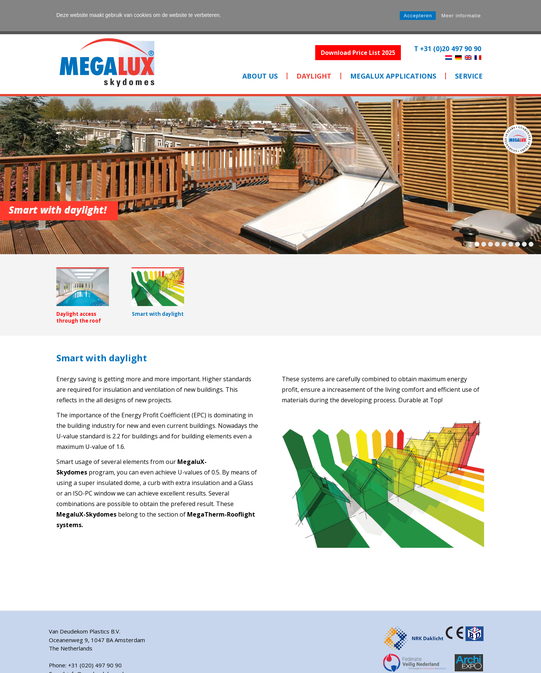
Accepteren (417, 15)
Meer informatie (461, 15)
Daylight (313, 75)
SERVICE (469, 75)
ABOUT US (260, 75)
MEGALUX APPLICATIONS (393, 75)
